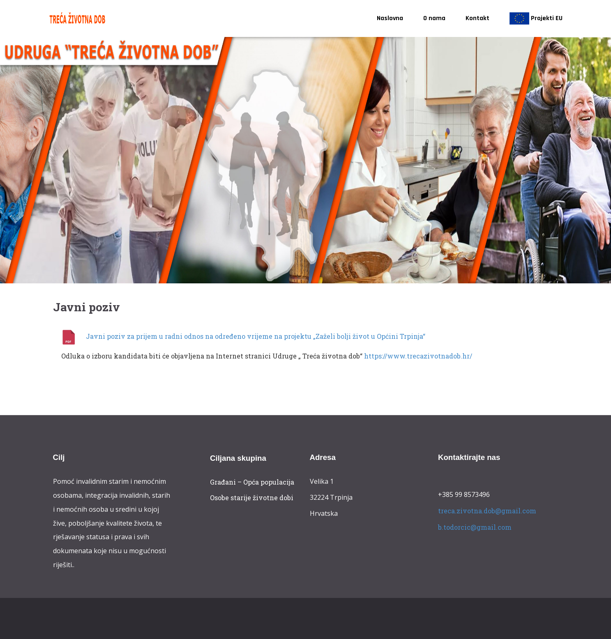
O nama (434, 18)
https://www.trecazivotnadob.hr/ (418, 356)
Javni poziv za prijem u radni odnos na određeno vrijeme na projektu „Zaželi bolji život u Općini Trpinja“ (255, 336)
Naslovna (390, 18)
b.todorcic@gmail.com (475, 526)
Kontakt (477, 18)
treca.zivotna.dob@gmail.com (487, 510)
